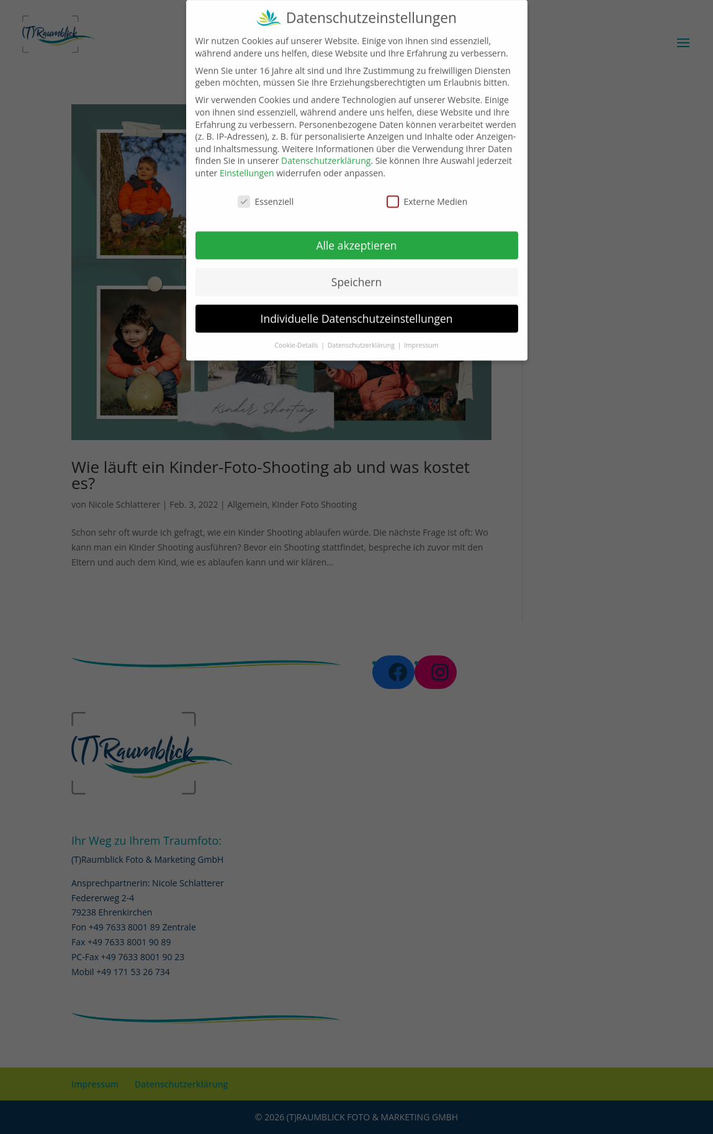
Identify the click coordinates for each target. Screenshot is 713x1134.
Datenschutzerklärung (325, 152)
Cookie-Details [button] (297, 336)
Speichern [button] (356, 272)
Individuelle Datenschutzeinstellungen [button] (357, 309)
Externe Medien (427, 193)
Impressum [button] (421, 336)
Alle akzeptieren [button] (356, 236)
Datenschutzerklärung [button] (362, 336)
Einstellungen (247, 164)
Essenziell (266, 193)
